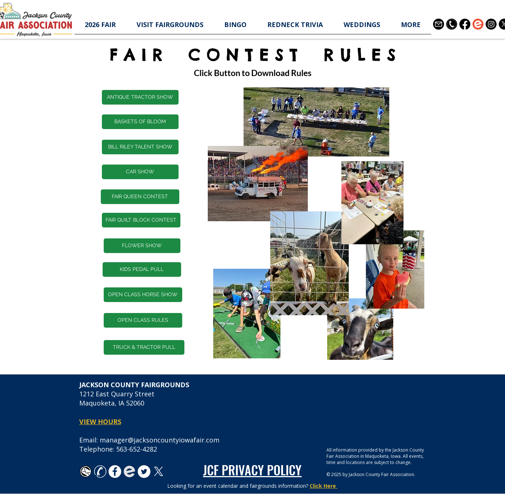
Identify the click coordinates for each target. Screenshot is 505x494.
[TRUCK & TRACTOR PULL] (144, 347)
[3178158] (438, 24)
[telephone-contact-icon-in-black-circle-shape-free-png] (451, 24)
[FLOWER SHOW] (142, 245)
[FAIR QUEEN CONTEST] (140, 196)
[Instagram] (491, 24)
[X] (158, 471)
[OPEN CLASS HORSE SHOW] (143, 294)
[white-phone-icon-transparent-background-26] (100, 471)
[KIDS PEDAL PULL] (142, 269)
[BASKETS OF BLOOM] (140, 121)
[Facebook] (464, 24)
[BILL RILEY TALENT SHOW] (140, 147)
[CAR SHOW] (140, 172)
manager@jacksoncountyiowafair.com (159, 439)
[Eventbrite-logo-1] (478, 24)
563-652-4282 (136, 449)
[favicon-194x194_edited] (129, 471)
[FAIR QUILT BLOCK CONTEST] (141, 220)
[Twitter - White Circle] (144, 471)
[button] (100, 27)
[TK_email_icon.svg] (85, 471)
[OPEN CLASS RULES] (143, 320)
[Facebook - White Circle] (114, 471)
